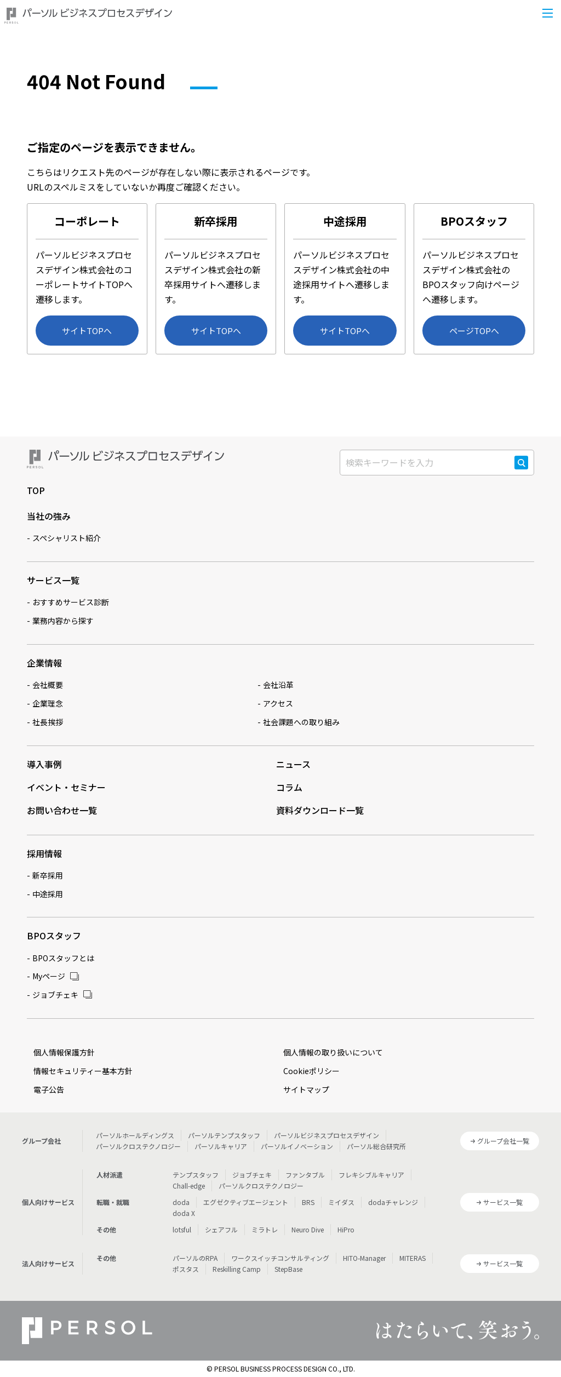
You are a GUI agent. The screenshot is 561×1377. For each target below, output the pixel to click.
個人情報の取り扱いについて (333, 1052)
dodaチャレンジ (393, 1202)
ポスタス (186, 1268)
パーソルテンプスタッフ (224, 1135)
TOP (36, 490)
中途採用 (47, 893)
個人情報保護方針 (64, 1052)
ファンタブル (305, 1174)
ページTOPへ (474, 330)
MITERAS (412, 1258)
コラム (289, 787)
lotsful (182, 1229)
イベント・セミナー (66, 787)
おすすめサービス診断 (70, 601)
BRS (308, 1202)
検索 (521, 468)
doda (181, 1202)
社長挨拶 (47, 721)
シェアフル (221, 1229)
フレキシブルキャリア (371, 1174)
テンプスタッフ (196, 1174)
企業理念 (47, 703)
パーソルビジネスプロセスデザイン (326, 1135)
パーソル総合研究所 (376, 1146)
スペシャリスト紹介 (66, 537)
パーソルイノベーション (297, 1146)
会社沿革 (278, 684)
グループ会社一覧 (503, 1140)
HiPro (345, 1229)
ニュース (293, 764)
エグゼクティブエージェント (245, 1202)
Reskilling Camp (237, 1268)
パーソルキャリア (220, 1146)
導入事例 (44, 764)
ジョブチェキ (55, 994)
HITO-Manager (364, 1258)
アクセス (278, 703)
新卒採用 (47, 875)
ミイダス (341, 1202)
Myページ (48, 976)
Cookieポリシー (311, 1070)
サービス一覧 (53, 580)
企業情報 (44, 662)
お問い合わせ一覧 (62, 810)
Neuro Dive (307, 1229)
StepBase (288, 1268)
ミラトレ (264, 1229)
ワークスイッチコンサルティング (280, 1258)
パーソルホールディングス (135, 1135)
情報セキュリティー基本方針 (83, 1070)
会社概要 (47, 684)
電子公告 (48, 1089)
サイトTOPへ (87, 330)
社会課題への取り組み (301, 721)
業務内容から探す (63, 620)
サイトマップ (306, 1089)
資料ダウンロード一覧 (320, 810)
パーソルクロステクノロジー (138, 1146)
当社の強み (49, 516)
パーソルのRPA (195, 1258)
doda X (184, 1213)
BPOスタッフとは (63, 958)
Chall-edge (189, 1185)
